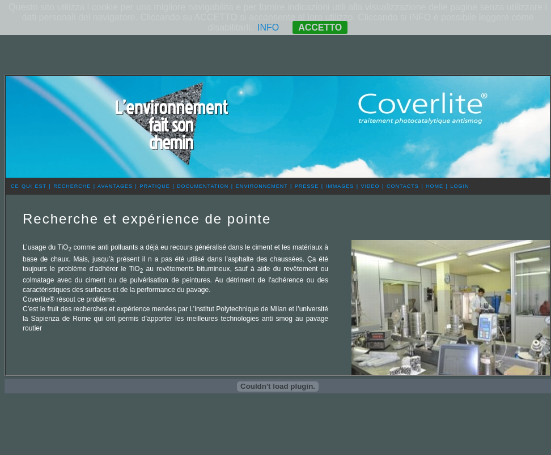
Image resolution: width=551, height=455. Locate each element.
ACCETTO (320, 27)
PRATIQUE (154, 186)
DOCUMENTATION (202, 186)
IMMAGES (340, 186)
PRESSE (307, 186)
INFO (268, 27)
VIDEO (370, 186)
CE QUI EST (28, 186)
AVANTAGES (115, 186)
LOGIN (459, 186)
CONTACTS (403, 186)
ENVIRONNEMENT (262, 186)
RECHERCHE (72, 186)
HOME (434, 186)
